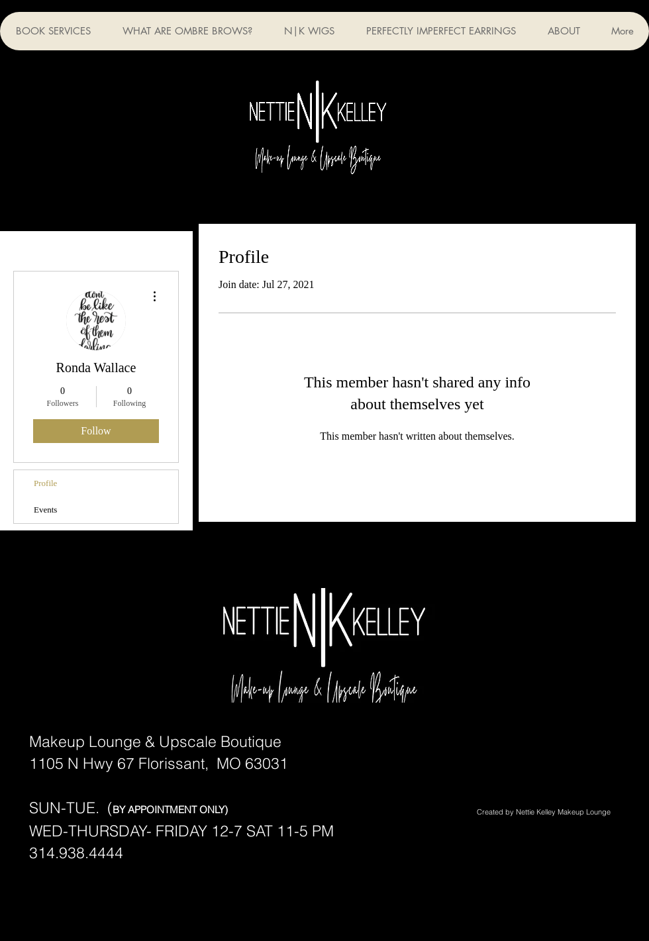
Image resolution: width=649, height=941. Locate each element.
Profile (45, 483)
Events (45, 510)
